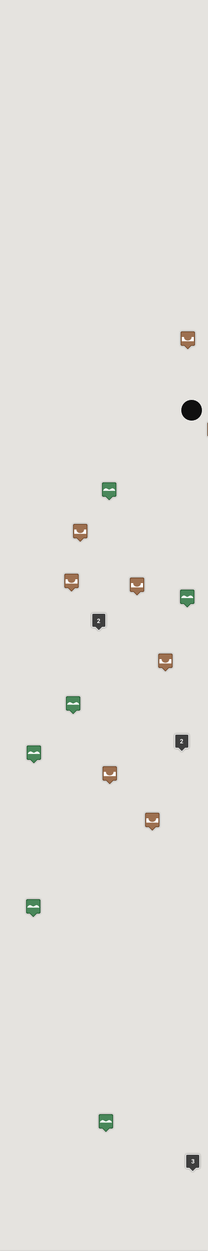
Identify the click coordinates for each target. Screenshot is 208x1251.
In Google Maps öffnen (42, 912)
